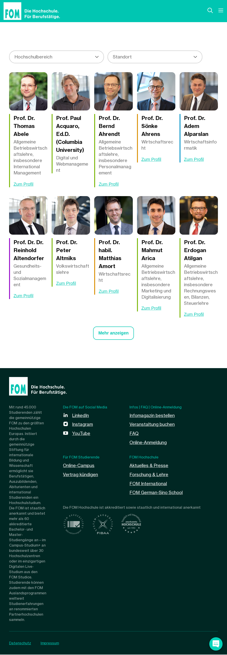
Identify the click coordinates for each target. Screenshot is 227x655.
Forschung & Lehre (149, 474)
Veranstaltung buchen (152, 424)
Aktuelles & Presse (149, 465)
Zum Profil (24, 184)
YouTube (81, 433)
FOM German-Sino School (156, 492)
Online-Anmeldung (148, 442)
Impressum (50, 643)
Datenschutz (20, 643)
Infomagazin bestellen (152, 416)
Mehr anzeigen (113, 333)
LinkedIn (80, 416)
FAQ (134, 433)
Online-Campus (79, 465)
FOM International (148, 483)
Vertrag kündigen (81, 474)
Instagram (82, 424)
